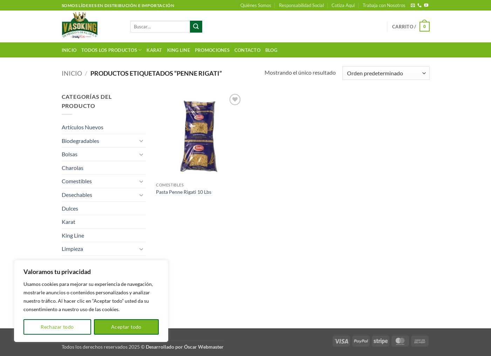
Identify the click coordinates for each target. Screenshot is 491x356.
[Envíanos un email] (413, 5)
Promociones (212, 50)
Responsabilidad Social (301, 5)
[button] (410, 26)
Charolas (72, 167)
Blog (271, 50)
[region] (91, 301)
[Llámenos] (419, 5)
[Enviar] (196, 27)
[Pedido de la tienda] (385, 73)
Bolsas (69, 154)
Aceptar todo (126, 327)
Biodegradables (80, 140)
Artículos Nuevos (82, 127)
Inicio (69, 50)
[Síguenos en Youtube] (426, 5)
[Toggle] (141, 140)
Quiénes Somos (255, 5)
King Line (178, 50)
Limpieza (72, 248)
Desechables (77, 194)
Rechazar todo (57, 327)
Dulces (70, 208)
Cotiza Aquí (343, 5)
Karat (154, 50)
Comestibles (77, 181)
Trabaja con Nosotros (384, 5)
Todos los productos (111, 50)
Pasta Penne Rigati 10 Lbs (183, 192)
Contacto (247, 50)
